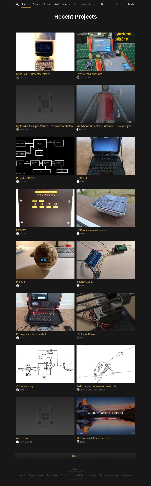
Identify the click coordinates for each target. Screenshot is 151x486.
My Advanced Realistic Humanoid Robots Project (104, 126)
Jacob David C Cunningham (91, 390)
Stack (56, 4)
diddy (81, 442)
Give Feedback (52, 475)
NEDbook (82, 178)
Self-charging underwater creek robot (97, 386)
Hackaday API (92, 475)
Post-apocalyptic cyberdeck (31, 334)
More (66, 4)
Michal (21, 181)
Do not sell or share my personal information (116, 475)
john (80, 338)
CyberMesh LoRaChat (89, 74)
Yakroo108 (83, 77)
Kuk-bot (20, 282)
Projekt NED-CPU (26, 178)
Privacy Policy (78, 475)
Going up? (75, 469)
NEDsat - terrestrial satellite (91, 230)
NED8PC (21, 230)
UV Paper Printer (86, 334)
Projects (26, 4)
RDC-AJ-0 (22, 438)
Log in (131, 4)
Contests (47, 4)
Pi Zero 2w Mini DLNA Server (93, 438)
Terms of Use (65, 475)
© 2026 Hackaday (75, 480)
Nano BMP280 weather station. (33, 74)
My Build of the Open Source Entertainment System (44, 126)
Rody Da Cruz (24, 442)
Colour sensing (24, 386)
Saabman (22, 129)
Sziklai (21, 77)
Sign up (119, 4)
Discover (36, 4)
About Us (22, 475)
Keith (20, 390)
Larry (81, 129)
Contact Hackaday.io (36, 475)
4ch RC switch (85, 282)
